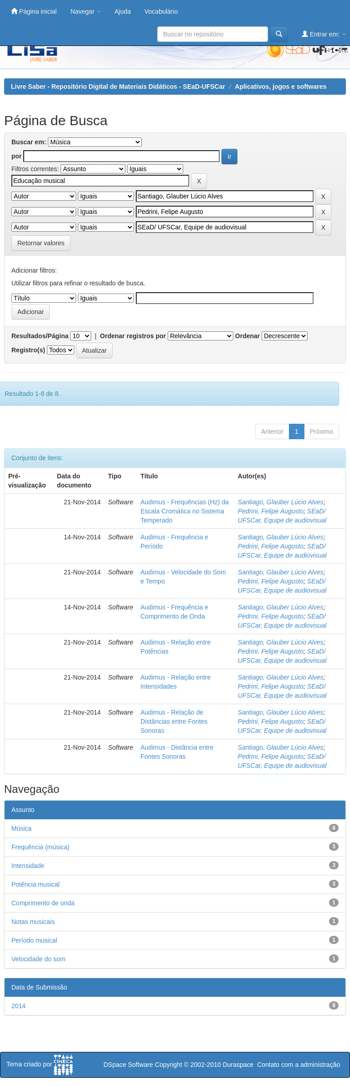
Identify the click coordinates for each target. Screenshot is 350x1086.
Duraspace (238, 1064)
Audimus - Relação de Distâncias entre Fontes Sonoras (173, 721)
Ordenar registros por (133, 336)
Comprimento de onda (43, 903)
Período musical (34, 940)
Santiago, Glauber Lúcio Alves (281, 502)
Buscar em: (28, 142)
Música (21, 828)
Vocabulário (161, 11)
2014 (18, 1006)
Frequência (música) (40, 847)
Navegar (85, 11)
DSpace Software (128, 1064)
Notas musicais (33, 921)
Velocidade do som (38, 959)
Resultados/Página (39, 336)
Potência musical (35, 884)
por (16, 156)
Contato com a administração (298, 1064)
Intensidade (27, 865)
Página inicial (34, 11)
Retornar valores (41, 243)
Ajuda (122, 11)
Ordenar (247, 336)
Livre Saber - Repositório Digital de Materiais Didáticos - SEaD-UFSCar (118, 86)
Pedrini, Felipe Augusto (271, 511)
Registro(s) (28, 350)
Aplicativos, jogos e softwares (281, 86)
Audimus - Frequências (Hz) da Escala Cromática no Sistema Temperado (184, 511)
